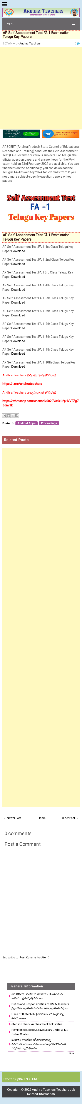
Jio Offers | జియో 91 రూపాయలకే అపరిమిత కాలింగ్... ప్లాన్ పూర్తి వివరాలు (37, 996)
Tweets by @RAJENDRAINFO (21, 1079)
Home (41, 818)
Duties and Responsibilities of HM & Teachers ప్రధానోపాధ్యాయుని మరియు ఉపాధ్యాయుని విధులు (40, 1006)
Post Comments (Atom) (34, 957)
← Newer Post (12, 818)
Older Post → (70, 818)
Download (18, 251)
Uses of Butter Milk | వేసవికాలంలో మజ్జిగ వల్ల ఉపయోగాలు (38, 1016)
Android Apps (26, 423)
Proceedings (49, 423)
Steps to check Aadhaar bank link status (37, 1024)
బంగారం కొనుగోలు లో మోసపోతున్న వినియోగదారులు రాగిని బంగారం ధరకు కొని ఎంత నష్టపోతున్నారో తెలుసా (39, 1044)
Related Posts (16, 440)
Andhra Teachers (29, 43)
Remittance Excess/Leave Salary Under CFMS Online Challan (40, 1032)
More (71, 1053)
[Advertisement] (41, 88)
